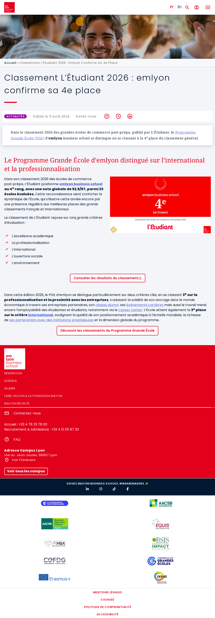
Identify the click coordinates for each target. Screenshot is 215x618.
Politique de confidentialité (107, 607)
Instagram (107, 116)
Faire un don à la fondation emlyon (33, 396)
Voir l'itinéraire (23, 460)
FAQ (16, 439)
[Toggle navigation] (207, 7)
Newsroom (13, 373)
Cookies (107, 600)
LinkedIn (130, 116)
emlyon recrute (17, 403)
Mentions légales (107, 592)
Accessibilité (108, 614)
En (180, 6)
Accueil (10, 62)
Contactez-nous (27, 413)
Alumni (9, 388)
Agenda (10, 380)
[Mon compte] (196, 7)
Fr (171, 6)
